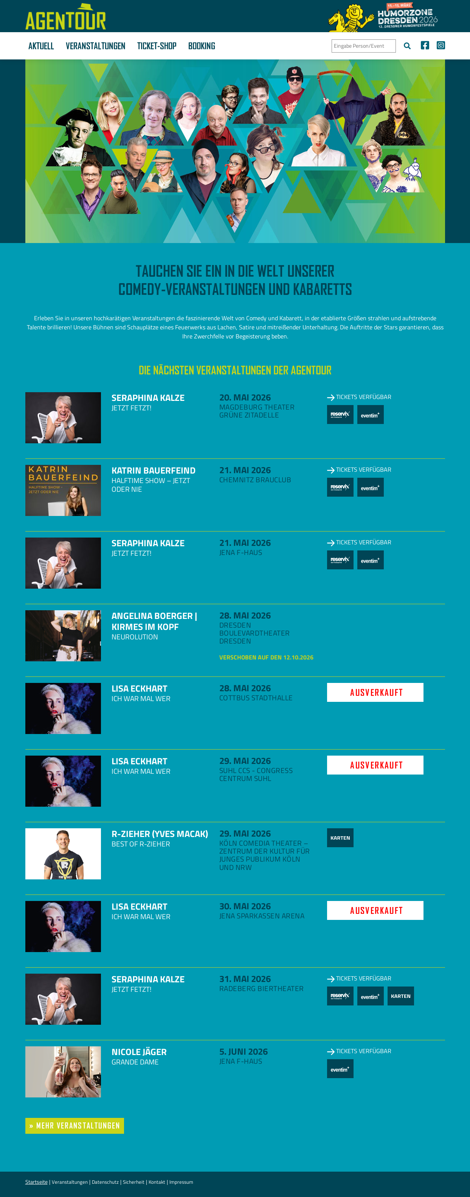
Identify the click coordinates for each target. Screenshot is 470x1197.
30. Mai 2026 (245, 906)
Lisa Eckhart (140, 688)
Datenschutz (105, 1182)
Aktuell (41, 46)
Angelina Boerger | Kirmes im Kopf (154, 621)
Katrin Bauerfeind (153, 470)
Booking (201, 46)
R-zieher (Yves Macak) (160, 833)
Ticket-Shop (157, 46)
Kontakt (157, 1182)
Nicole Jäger (139, 1051)
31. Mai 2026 (245, 978)
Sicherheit (133, 1182)
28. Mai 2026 (245, 615)
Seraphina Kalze (148, 397)
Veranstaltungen (96, 46)
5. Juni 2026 (243, 1051)
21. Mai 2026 (245, 470)
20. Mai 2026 (245, 397)
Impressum (181, 1182)
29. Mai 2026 (245, 760)
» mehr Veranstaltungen (75, 1125)
